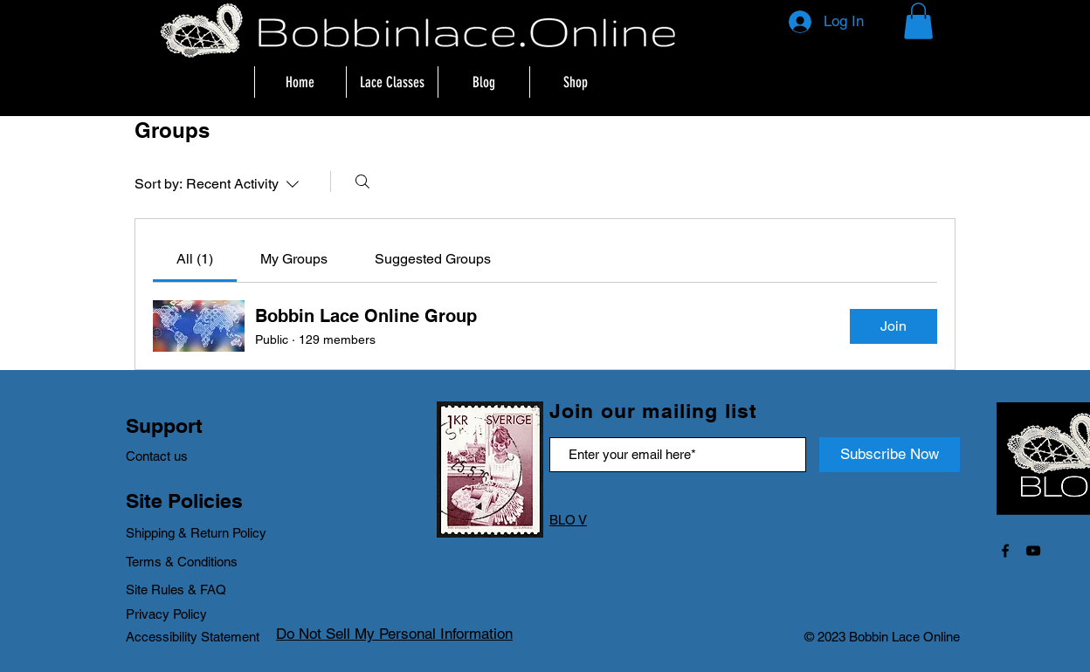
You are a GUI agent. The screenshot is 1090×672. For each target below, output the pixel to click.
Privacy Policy (166, 614)
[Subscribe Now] (889, 454)
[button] (918, 21)
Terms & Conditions (182, 561)
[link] (194, 258)
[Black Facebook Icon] (1005, 550)
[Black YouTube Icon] (1033, 550)
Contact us (157, 456)
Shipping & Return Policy (198, 532)
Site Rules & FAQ (176, 589)
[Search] (362, 181)
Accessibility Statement (192, 636)
